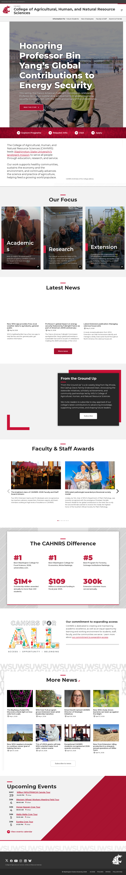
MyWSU (108, 872)
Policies (100, 872)
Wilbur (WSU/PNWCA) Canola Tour (33, 792)
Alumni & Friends (115, 19)
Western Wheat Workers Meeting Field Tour (37, 800)
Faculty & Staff (101, 19)
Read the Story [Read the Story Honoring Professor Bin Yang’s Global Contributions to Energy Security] (20, 107)
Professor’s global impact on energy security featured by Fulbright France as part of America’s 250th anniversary (62, 326)
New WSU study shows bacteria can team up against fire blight (106, 712)
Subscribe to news (63, 764)
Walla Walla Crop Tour (27, 814)
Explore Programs (31, 133)
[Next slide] (117, 491)
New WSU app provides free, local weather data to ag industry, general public (23, 326)
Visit (81, 133)
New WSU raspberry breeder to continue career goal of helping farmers (19, 746)
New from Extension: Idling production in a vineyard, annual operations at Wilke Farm (104, 747)
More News (61, 680)
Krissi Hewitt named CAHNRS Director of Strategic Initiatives (77, 712)
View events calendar (21, 832)
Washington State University (13, 2)
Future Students (72, 19)
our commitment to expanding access (90, 637)
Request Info (60, 133)
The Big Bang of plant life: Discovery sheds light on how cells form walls (19, 712)
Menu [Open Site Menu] (122, 10)
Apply (99, 133)
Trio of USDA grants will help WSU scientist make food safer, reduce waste (48, 746)
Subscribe (88, 416)
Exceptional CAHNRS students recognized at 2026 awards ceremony (77, 746)
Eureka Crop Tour (24, 822)
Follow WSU (117, 872)
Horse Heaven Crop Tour (28, 807)
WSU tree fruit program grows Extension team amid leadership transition (48, 712)
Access (92, 872)
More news (63, 351)
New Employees (87, 19)
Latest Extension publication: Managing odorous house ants (101, 325)
